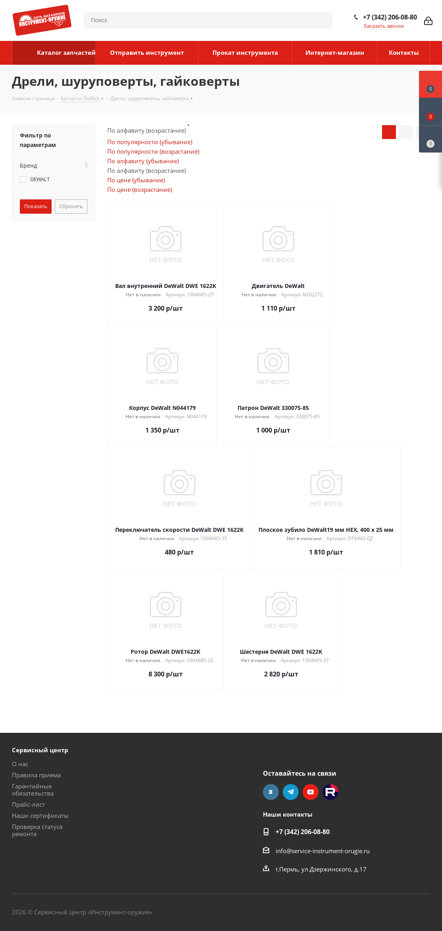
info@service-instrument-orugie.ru (323, 851)
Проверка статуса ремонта (37, 830)
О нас (20, 764)
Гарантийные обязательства (33, 789)
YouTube (310, 792)
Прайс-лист (28, 804)
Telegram (291, 792)
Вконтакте (271, 792)
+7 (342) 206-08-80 (390, 17)
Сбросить (71, 206)
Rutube (330, 792)
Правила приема (36, 775)
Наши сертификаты (40, 815)
